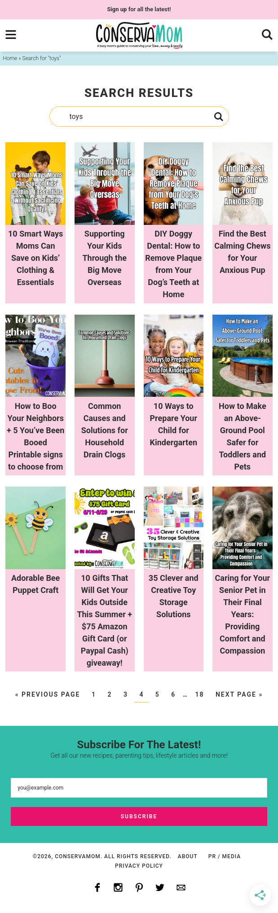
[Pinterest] (139, 887)
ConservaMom (139, 35)
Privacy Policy (139, 866)
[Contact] (181, 887)
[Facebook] (97, 887)
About (188, 856)
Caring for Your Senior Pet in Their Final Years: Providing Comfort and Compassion (242, 614)
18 (199, 694)
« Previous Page (47, 694)
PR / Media (224, 856)
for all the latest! (139, 9)
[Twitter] (160, 887)
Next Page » (239, 694)
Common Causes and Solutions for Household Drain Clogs (104, 430)
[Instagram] (118, 887)
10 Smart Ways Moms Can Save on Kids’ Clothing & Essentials (35, 258)
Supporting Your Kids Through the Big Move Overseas (104, 258)
